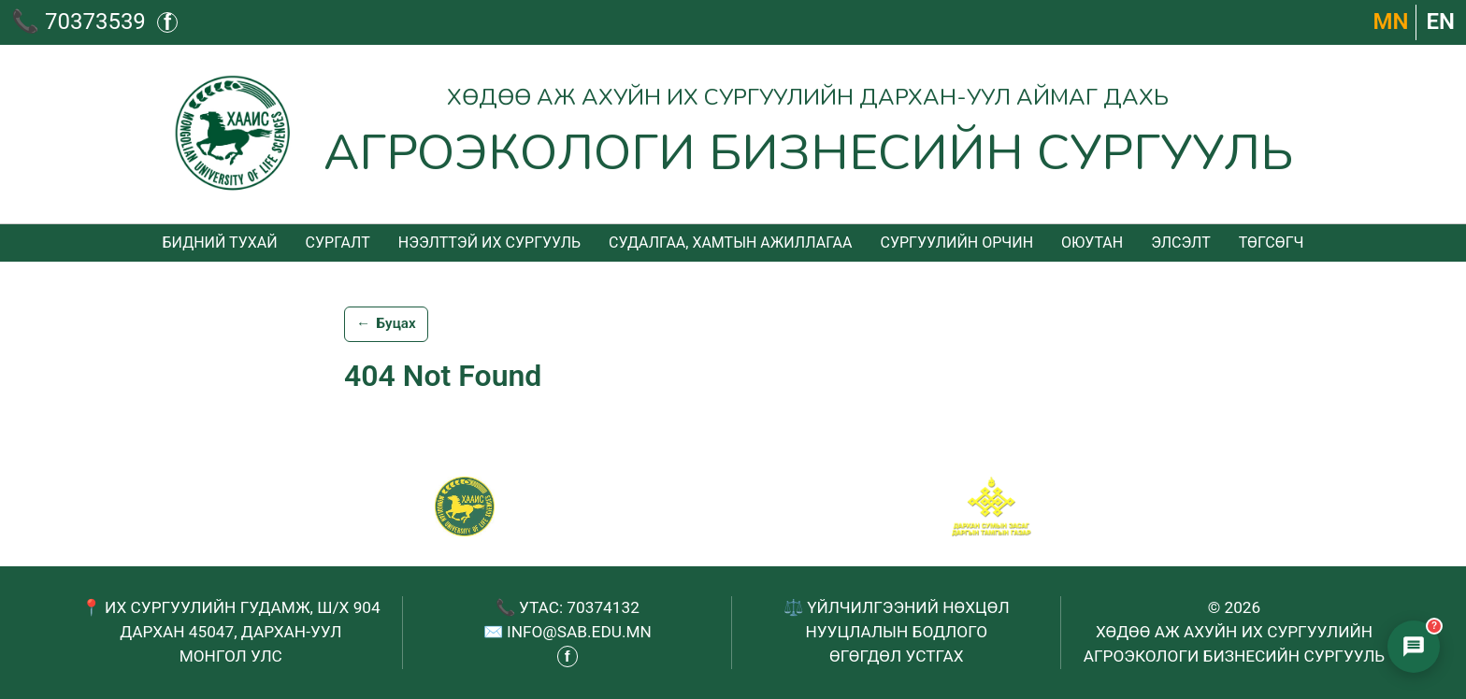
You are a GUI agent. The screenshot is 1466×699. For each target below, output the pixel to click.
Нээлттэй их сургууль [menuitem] (489, 242)
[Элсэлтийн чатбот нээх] (1413, 647)
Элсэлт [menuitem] (1181, 242)
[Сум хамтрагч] (991, 506)
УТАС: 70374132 (579, 607)
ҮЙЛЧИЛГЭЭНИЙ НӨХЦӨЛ (908, 607)
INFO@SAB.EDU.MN (579, 631)
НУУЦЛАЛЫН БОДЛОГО (896, 631)
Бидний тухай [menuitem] (219, 242)
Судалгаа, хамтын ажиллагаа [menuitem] (730, 242)
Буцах (386, 324)
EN (1440, 21)
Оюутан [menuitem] (1092, 242)
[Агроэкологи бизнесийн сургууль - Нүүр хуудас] (733, 134)
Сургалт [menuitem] (338, 242)
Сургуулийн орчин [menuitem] (956, 242)
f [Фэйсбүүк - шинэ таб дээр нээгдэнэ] (167, 22)
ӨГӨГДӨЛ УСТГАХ (896, 656)
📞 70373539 (78, 21)
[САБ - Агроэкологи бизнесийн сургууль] (465, 506)
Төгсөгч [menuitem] (1271, 242)
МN (1391, 21)
